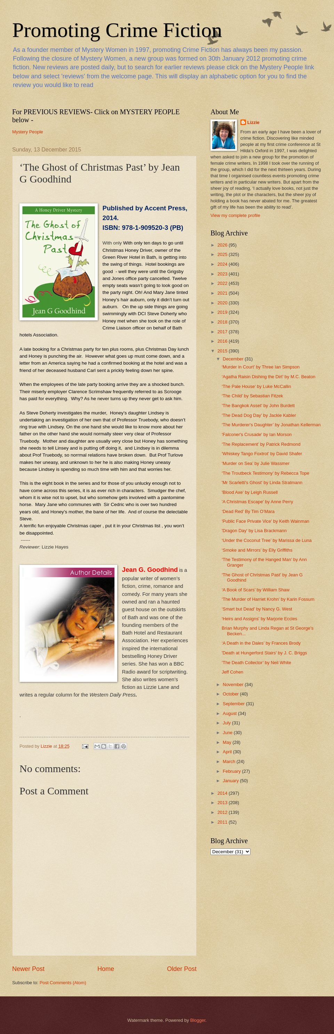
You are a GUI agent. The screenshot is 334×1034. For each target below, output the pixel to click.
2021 (223, 293)
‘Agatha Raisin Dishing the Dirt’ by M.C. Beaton (268, 376)
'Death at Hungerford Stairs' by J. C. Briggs (264, 652)
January (231, 780)
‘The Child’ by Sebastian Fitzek (252, 395)
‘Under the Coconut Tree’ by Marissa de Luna (267, 540)
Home (105, 968)
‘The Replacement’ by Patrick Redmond (261, 444)
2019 (223, 312)
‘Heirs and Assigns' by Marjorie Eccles (259, 618)
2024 (223, 264)
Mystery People (27, 131)
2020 (223, 302)
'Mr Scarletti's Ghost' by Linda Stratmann (262, 482)
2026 (223, 245)
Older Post (182, 968)
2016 (223, 341)
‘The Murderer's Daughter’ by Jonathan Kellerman (271, 424)
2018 (223, 322)
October (231, 694)
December (234, 358)
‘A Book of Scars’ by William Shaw (255, 589)
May (227, 742)
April (228, 751)
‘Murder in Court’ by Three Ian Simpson (261, 367)
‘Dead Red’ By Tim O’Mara (248, 511)
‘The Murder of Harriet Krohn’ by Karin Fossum (268, 599)
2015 (223, 350)
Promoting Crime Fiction (117, 29)
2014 (223, 793)
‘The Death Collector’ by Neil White (256, 662)
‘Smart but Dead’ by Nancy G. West (257, 609)
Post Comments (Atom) (63, 982)
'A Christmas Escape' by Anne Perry (257, 501)
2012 (223, 812)
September (234, 703)
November (234, 684)
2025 (223, 254)
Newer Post (28, 968)
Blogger (198, 1020)
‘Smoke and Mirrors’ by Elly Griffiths (257, 550)
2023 (223, 274)
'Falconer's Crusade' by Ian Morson (257, 434)
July (227, 722)
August (230, 713)
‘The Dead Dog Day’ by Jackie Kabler (259, 415)
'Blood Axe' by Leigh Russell (250, 492)
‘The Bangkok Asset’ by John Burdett (258, 405)
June (228, 732)
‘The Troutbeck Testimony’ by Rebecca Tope (265, 473)
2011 (223, 822)
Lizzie (253, 122)
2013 (223, 802)
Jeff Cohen (232, 672)
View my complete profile (235, 215)
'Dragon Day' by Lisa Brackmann (254, 530)
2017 (223, 331)
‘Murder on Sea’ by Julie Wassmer (255, 463)
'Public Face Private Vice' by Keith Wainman (265, 521)
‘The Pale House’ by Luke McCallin (256, 386)
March (229, 761)
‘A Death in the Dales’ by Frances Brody (261, 643)
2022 (223, 283)
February (232, 771)
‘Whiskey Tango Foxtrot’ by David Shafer (262, 453)
